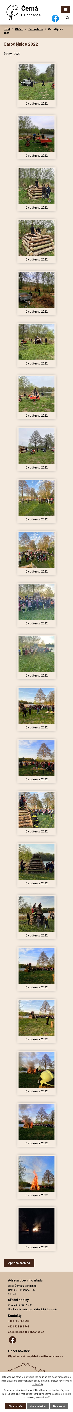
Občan (19, 29)
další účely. (37, 1384)
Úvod (7, 29)
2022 (17, 54)
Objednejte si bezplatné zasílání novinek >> (35, 1356)
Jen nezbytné (38, 1406)
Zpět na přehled (19, 1263)
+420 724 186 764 (18, 1326)
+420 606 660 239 (18, 1321)
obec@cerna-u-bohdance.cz (26, 1332)
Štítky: (8, 54)
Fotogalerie (35, 29)
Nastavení (59, 1406)
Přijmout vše (15, 1406)
